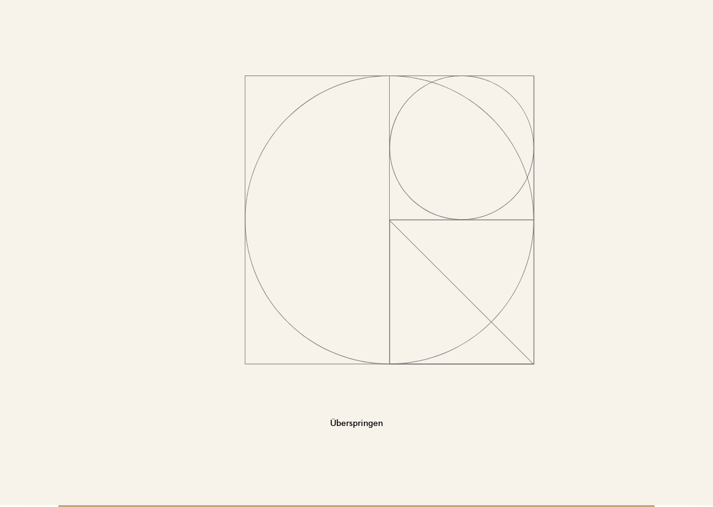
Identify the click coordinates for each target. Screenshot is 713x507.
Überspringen (356, 419)
